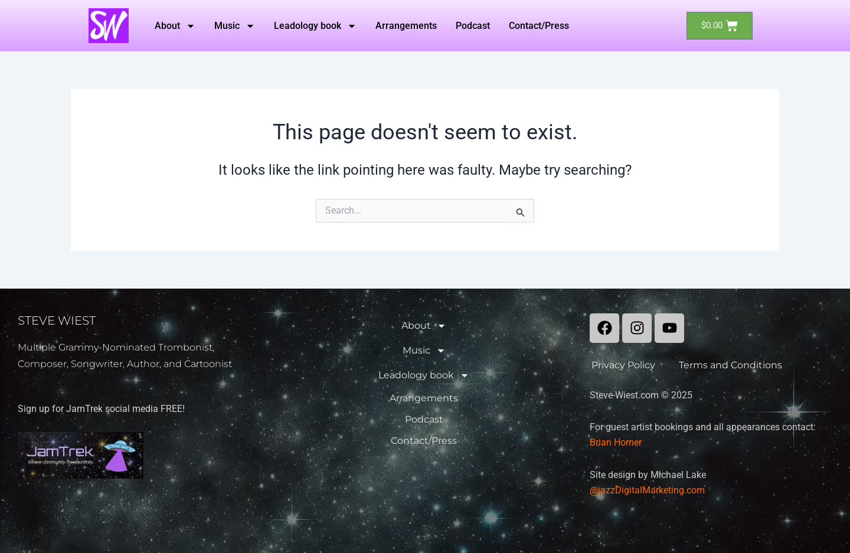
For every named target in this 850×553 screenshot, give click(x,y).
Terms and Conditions (730, 365)
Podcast (473, 25)
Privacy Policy (623, 365)
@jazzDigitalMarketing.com (647, 490)
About (175, 26)
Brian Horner (616, 442)
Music (234, 26)
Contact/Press (539, 25)
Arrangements (406, 25)
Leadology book (315, 26)
